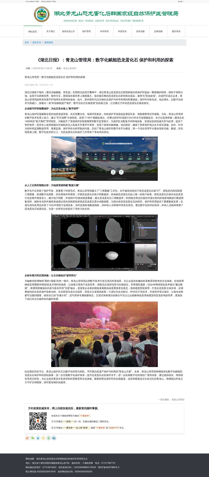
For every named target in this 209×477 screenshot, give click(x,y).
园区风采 (176, 31)
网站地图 (30, 458)
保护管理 (86, 31)
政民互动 (37, 42)
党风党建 (140, 31)
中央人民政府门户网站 (32, 1)
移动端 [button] (180, 1)
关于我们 (50, 31)
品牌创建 (158, 31)
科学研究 (104, 31)
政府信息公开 (68, 31)
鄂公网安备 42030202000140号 (41, 471)
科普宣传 (122, 31)
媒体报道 (49, 42)
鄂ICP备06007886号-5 (108, 467)
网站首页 (32, 31)
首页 (27, 42)
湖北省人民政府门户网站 (48, 1)
